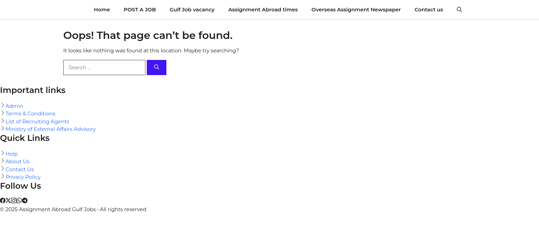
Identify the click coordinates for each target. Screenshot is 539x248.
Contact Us (20, 169)
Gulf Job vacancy (191, 9)
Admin (14, 106)
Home (102, 9)
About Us (18, 161)
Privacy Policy (23, 177)
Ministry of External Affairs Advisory (51, 129)
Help (12, 154)
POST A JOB (140, 9)
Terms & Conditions (30, 113)
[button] (459, 9)
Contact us (429, 9)
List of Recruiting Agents (37, 121)
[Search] (156, 67)
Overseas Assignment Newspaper (356, 9)
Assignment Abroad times (263, 9)
